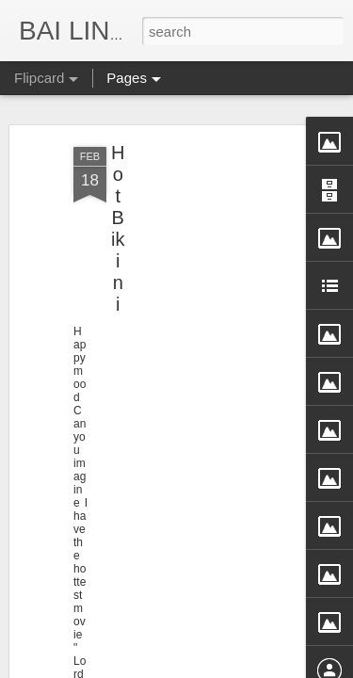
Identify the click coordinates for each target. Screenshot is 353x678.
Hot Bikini (117, 162)
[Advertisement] (191, 208)
